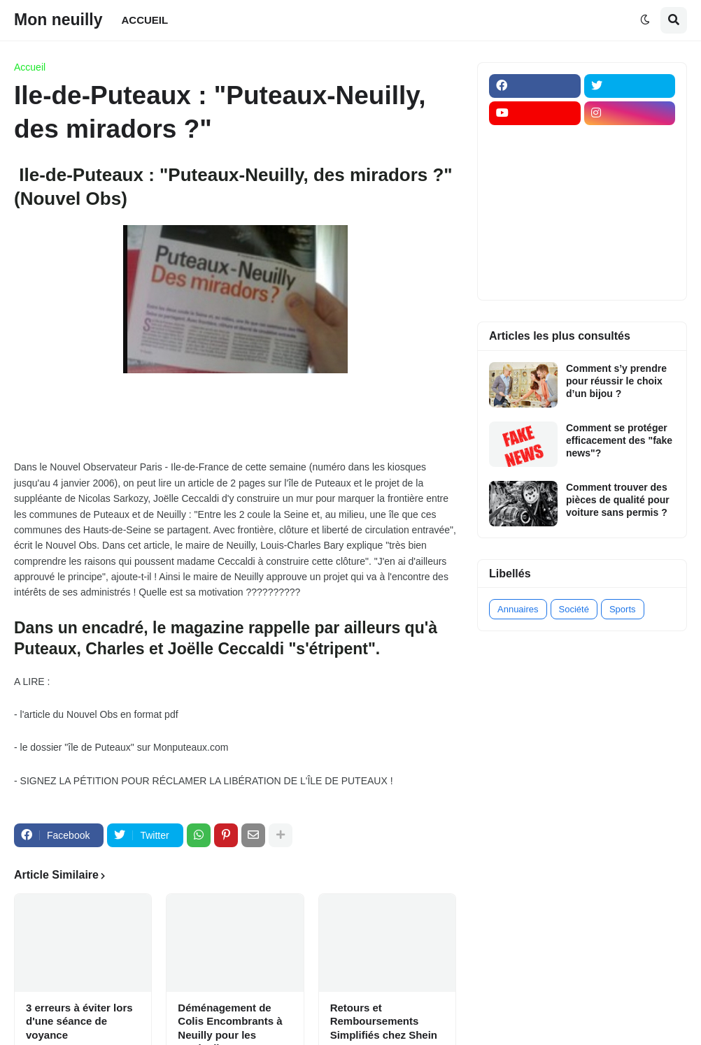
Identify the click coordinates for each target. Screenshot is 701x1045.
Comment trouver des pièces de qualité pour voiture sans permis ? (618, 500)
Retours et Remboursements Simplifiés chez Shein (383, 1021)
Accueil (29, 67)
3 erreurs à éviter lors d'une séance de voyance (79, 1021)
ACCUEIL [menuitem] (145, 20)
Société (574, 609)
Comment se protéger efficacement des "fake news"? (619, 440)
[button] (645, 20)
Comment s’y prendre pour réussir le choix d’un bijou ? (616, 381)
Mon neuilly (58, 19)
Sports (622, 609)
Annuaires (518, 609)
